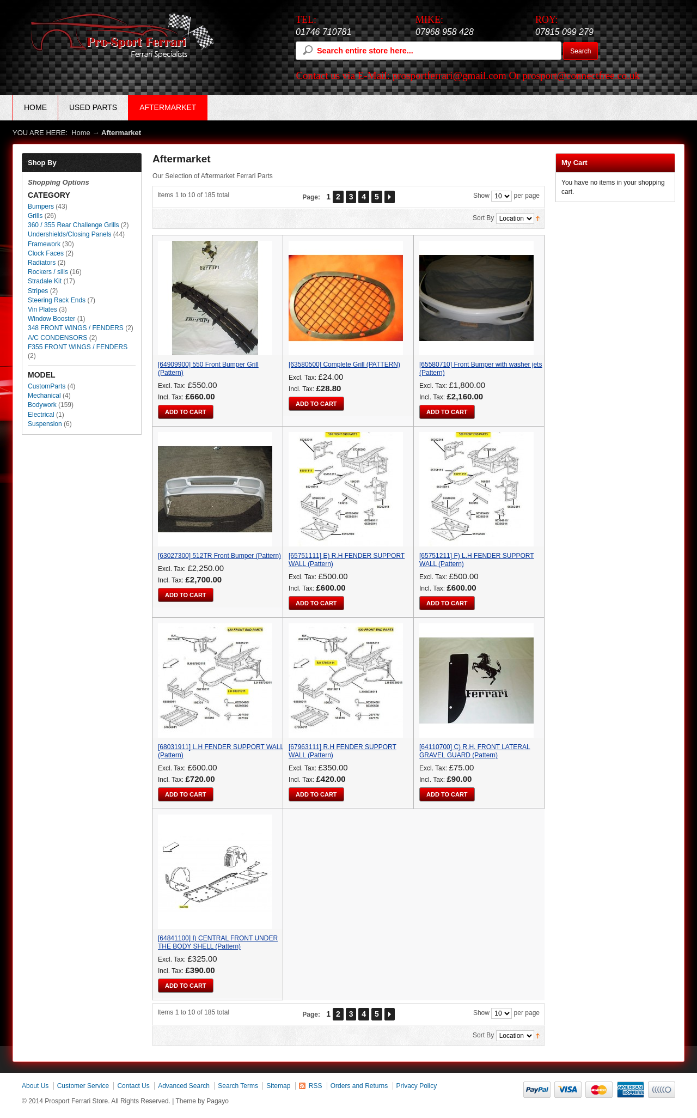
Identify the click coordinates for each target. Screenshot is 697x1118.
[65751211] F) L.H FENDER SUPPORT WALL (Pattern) (476, 560)
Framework (44, 244)
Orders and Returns (359, 1086)
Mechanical (44, 395)
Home (35, 107)
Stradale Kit (45, 281)
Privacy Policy (416, 1086)
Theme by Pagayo (202, 1101)
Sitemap (278, 1086)
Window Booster (51, 319)
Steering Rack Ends (56, 300)
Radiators (42, 262)
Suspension (45, 424)
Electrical (41, 414)
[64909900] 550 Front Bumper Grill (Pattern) (208, 368)
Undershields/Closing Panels (70, 234)
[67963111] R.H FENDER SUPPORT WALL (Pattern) (342, 751)
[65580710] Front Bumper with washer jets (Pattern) (480, 368)
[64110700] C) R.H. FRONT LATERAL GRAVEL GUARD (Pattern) (474, 751)
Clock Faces (46, 253)
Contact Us (133, 1086)
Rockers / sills (48, 272)
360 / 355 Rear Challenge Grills (73, 225)
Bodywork (42, 405)
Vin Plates (42, 309)
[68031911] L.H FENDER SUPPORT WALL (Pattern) (221, 751)
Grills (35, 216)
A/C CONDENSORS (57, 338)
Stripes (38, 291)
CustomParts (46, 386)
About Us (35, 1086)
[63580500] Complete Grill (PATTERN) (344, 364)
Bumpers (41, 206)
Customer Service (83, 1086)
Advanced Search (184, 1086)
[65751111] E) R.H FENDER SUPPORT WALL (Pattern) (347, 560)
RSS (315, 1086)
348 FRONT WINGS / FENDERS (76, 328)
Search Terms (238, 1086)
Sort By (483, 218)
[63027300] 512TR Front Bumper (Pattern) (219, 556)
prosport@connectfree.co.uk (581, 75)
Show (481, 196)
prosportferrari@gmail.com (449, 75)
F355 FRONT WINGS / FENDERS (77, 347)
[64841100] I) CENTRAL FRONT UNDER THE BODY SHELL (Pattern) (218, 942)
